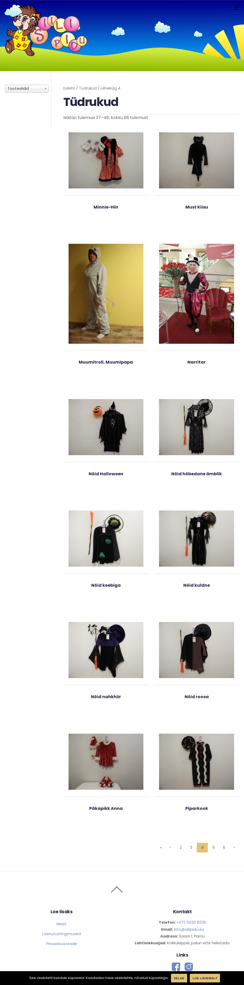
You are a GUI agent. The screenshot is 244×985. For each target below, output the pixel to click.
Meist (61, 924)
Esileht (69, 88)
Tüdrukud (88, 88)
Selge (179, 978)
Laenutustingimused (61, 933)
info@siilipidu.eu (188, 929)
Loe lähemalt (205, 978)
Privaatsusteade (61, 943)
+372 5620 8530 (191, 922)
